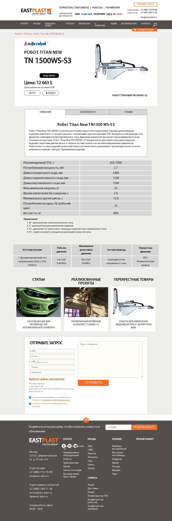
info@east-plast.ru (149, 17)
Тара (114, 474)
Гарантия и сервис (50, 25)
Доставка (93, 488)
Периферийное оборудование (71, 454)
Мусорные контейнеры (118, 454)
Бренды (36, 24)
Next (143, 71)
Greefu (91, 468)
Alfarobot (93, 457)
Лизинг (91, 492)
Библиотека (84, 24)
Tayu (90, 461)
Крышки (116, 470)
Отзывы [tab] (128, 112)
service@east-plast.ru (40, 493)
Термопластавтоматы (74, 7)
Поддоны (117, 459)
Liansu (91, 465)
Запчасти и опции (72, 470)
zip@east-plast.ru (38, 496)
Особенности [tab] (87, 112)
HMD (90, 450)
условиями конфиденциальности (56, 400)
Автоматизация (129, 24)
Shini (90, 446)
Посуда (116, 466)
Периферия (113, 7)
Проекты (70, 24)
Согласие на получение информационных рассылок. (49, 405)
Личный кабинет (145, 439)
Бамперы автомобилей (119, 447)
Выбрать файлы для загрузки (46, 379)
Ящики (115, 463)
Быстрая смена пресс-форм (71, 475)
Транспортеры (71, 463)
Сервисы (92, 478)
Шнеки (66, 466)
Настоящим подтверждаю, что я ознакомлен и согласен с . (51, 398)
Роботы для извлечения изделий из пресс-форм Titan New (133, 324)
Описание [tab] (45, 112)
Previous (100, 71)
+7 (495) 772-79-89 (148, 10)
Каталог (24, 24)
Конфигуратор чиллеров (95, 507)
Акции (114, 24)
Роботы (97, 7)
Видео (51, 93)
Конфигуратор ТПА (98, 496)
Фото (32, 93)
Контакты (145, 24)
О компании (100, 25)
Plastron (92, 453)
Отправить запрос (145, 5)
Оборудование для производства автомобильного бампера (38, 324)
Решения (116, 439)
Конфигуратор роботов (95, 501)
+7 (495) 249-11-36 (148, 13)
